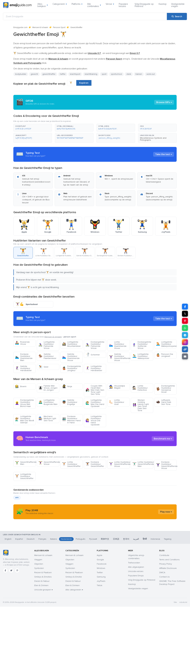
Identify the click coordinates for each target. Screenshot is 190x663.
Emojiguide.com (20, 27)
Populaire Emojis (136, 632)
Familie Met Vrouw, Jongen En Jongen (47, 388)
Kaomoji (162, 4)
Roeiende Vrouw (22, 343)
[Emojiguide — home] (17, 5)
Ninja (67, 386)
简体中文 (105, 595)
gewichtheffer (48, 74)
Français (42, 595)
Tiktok (99, 641)
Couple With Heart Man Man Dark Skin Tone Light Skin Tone (95, 390)
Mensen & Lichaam (43, 611)
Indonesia (155, 595)
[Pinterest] (17, 626)
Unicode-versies (135, 627)
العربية (136, 595)
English (8, 595)
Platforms (77, 4)
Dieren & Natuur (41, 637)
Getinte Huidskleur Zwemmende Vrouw (71, 357)
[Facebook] (5, 626)
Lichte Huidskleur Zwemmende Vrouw (117, 345)
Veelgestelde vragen (178, 5)
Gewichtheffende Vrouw (48, 489)
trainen (139, 74)
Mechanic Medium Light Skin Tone (47, 418)
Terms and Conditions (169, 616)
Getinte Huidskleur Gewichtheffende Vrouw (119, 357)
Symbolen (39, 624)
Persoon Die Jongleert (164, 355)
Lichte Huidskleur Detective (140, 388)
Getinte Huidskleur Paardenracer (47, 356)
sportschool (116, 74)
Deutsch (31, 595)
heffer (62, 74)
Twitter (100, 629)
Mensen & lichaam (40, 27)
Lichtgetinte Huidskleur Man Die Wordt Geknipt (24, 419)
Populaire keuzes (123, 5)
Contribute (164, 611)
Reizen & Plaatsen (43, 629)
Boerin (20, 386)
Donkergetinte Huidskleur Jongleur (71, 368)
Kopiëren (83, 83)
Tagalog (167, 595)
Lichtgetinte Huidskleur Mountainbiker (71, 344)
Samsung (101, 633)
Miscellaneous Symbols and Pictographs (153, 139)
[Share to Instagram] (185, 342)
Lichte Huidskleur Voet (116, 402)
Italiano (53, 595)
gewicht (34, 74)
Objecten (38, 620)
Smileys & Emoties (43, 633)
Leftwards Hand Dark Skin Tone (163, 402)
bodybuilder (20, 74)
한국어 (126, 595)
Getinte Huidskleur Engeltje (69, 402)
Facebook (101, 620)
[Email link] (185, 356)
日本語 (116, 595)
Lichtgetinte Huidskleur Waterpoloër (140, 356)
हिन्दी (145, 595)
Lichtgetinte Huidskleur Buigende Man (47, 402)
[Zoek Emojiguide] (85, 16)
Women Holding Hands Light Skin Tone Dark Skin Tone (140, 405)
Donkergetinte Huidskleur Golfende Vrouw (141, 345)
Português (80, 595)
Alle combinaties (94, 5)
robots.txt (183, 659)
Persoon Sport (59, 27)
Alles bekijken (42, 5)
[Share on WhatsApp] (185, 328)
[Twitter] (11, 626)
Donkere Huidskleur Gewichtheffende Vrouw (166, 491)
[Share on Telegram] (185, 335)
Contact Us (164, 633)
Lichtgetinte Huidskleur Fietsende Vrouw (46, 345)
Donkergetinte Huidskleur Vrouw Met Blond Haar (24, 403)
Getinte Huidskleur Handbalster (23, 368)
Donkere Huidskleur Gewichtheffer (95, 490)
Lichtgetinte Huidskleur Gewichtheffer (24, 503)
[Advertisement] (95, 452)
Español (19, 595)
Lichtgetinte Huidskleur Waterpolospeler (166, 344)
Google (100, 616)
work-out (151, 74)
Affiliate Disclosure (168, 624)
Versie (110, 4)
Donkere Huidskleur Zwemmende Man (24, 357)
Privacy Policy (165, 620)
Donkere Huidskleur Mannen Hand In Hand (71, 419)
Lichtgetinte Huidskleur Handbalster (94, 368)
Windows (101, 624)
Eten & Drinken (41, 641)
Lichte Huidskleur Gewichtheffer (71, 490)
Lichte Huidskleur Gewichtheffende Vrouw (119, 490)
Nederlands (66, 595)
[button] (32, 128)
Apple (99, 611)
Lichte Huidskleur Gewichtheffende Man (142, 490)
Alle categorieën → (74, 646)
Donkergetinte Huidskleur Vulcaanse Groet (165, 389)
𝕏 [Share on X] (185, 313)
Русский (93, 595)
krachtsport (75, 74)
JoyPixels (101, 637)
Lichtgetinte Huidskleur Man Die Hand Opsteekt (95, 403)
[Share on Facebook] (185, 307)
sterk (128, 74)
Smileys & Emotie (73, 633)
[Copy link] (185, 349)
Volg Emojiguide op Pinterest (144, 5)
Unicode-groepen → (43, 646)
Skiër (43, 367)
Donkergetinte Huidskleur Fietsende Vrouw (95, 345)
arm (17, 524)
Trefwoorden (134, 619)
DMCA (162, 629)
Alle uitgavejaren (136, 623)
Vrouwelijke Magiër (117, 387)
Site (175, 659)
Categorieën (60, 4)
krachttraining (91, 74)
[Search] (177, 16)
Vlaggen (38, 616)
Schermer (93, 355)
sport (104, 74)
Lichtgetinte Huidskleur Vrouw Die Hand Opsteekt (94, 420)
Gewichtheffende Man (25, 489)
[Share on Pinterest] (185, 321)
